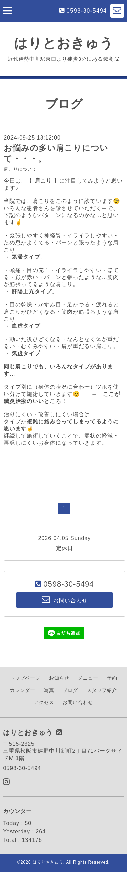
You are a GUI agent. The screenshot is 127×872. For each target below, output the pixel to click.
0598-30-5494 (87, 11)
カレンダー (22, 690)
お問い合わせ (78, 702)
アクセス (44, 702)
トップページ (25, 678)
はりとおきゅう (63, 43)
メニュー (88, 678)
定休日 (64, 548)
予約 (112, 678)
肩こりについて (20, 169)
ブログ (70, 690)
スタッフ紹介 (102, 690)
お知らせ (59, 678)
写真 (49, 690)
